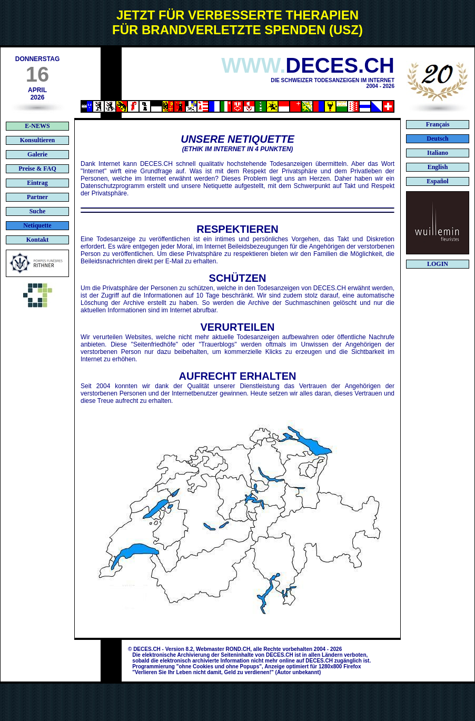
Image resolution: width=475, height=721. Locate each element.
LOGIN (437, 264)
